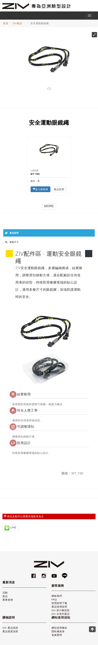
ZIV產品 (17, 23)
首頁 (5, 23)
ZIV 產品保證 (10, 627)
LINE (13, 527)
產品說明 (59, 189)
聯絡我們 (57, 595)
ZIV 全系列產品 (61, 613)
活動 (5, 592)
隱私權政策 (58, 631)
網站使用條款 (59, 627)
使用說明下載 (59, 603)
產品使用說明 (59, 606)
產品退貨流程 (10, 631)
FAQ (54, 599)
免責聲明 (57, 635)
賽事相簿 (7, 599)
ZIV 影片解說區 (61, 610)
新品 (5, 596)
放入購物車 (40, 189)
